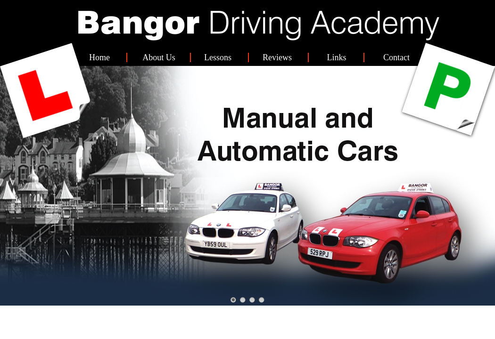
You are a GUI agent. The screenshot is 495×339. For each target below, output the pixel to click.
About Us (158, 57)
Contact (396, 57)
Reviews (277, 57)
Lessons (217, 57)
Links (336, 57)
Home (99, 57)
